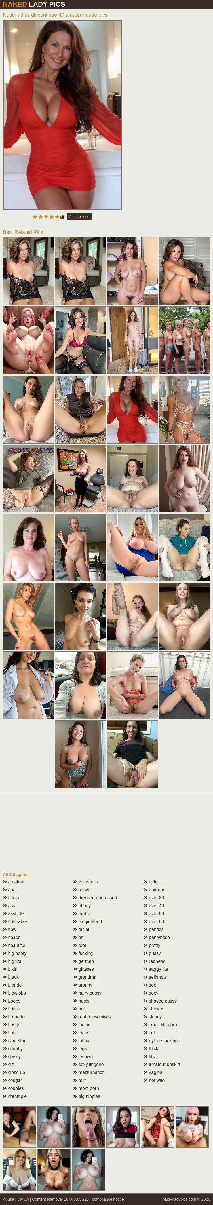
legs (80, 1048)
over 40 (154, 905)
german (83, 961)
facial (81, 929)
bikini (10, 969)
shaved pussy (160, 1001)
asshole (13, 913)
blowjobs (14, 993)
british (11, 1008)
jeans (81, 1032)
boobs (11, 1001)
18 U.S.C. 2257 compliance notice (94, 1199)
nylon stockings (162, 1040)
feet (79, 945)
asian (11, 897)
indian (81, 1024)
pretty (152, 945)
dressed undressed (95, 897)
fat (78, 937)
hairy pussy (87, 993)
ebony (82, 905)
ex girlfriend (87, 921)
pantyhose (157, 937)
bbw (9, 929)
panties (154, 929)
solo (150, 1032)
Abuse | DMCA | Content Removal (33, 1199)
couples (13, 1088)
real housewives (92, 1016)
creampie (15, 1096)
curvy (81, 889)
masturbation (89, 1072)
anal (10, 889)
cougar (12, 1080)
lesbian (83, 1056)
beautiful (14, 945)
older (151, 881)
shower (154, 1008)
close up (14, 1072)
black (11, 977)
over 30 (154, 897)
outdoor (154, 889)
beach (11, 937)
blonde (12, 985)
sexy (151, 993)
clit (8, 1064)
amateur (14, 881)
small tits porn (160, 1024)
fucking (83, 953)
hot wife (154, 1080)
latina (81, 1040)
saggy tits (156, 969)
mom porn (86, 1088)
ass (9, 905)
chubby (13, 1048)
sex (150, 985)
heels (81, 1001)
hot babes (15, 921)
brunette (14, 1016)
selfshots (155, 977)
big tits (12, 961)
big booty (14, 953)
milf (79, 1080)
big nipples (86, 1096)
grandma (84, 977)
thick (151, 1048)
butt (9, 1032)
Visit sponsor (79, 216)
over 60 (154, 921)
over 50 (154, 913)
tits (149, 1056)
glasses (83, 969)
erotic (81, 913)
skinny (153, 1016)
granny (82, 985)
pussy (152, 953)
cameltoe (14, 1040)
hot (79, 1008)
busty (11, 1024)
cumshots (85, 881)
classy (12, 1056)
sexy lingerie (88, 1064)
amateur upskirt (162, 1064)
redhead (155, 961)
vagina (153, 1072)
